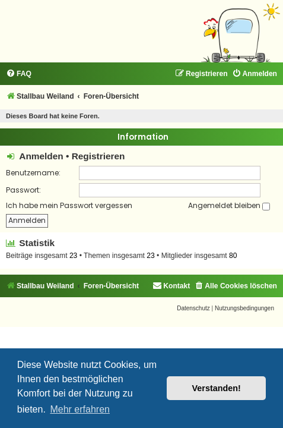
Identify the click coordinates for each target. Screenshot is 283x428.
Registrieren (98, 156)
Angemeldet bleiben (229, 205)
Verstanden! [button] (216, 388)
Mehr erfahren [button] (80, 409)
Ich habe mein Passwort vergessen (69, 205)
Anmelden (41, 156)
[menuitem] (18, 74)
